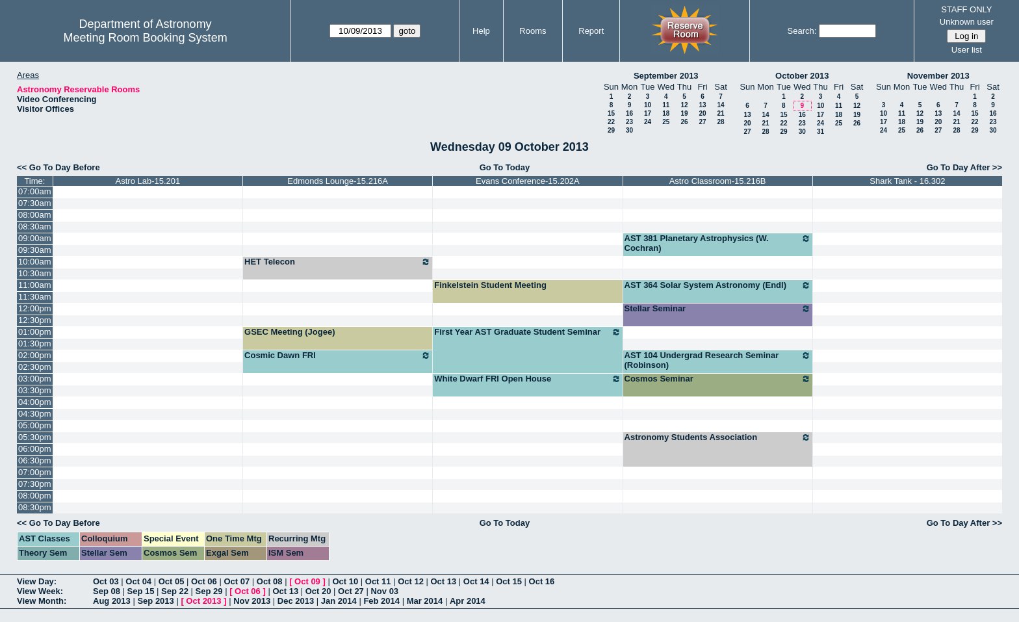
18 (665, 113)
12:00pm (34, 308)
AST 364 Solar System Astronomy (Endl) (718, 285)
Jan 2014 (339, 601)
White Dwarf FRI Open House (527, 379)
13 (702, 105)
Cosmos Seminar (718, 379)
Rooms (532, 31)
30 (629, 130)
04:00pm (34, 402)
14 (720, 105)
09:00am (34, 238)
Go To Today (505, 167)
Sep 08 (106, 591)
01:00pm (34, 332)
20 (702, 113)
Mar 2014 (425, 601)
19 (684, 113)
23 (629, 121)
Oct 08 (270, 581)
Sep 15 (141, 591)
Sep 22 (174, 591)
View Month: (41, 601)
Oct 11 (378, 581)
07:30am (34, 203)
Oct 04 (138, 581)
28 (720, 121)
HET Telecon (337, 262)
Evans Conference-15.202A (528, 181)
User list (966, 50)
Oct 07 (237, 581)
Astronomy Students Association (718, 437)
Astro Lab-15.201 (148, 181)
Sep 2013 (155, 601)
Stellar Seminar (718, 309)
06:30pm (34, 460)
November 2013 (938, 76)
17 (647, 113)
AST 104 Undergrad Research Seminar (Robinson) (718, 360)
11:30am (34, 297)
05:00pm (34, 425)
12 (684, 105)
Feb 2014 (381, 601)
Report (591, 31)
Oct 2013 (203, 601)
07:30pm (34, 484)
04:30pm (34, 414)
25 (665, 121)
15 (611, 113)
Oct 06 (204, 581)
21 (720, 113)
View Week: (40, 591)
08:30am (34, 226)
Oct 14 (476, 581)
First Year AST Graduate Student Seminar (527, 332)
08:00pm (34, 495)
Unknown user (967, 22)
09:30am (34, 250)
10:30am (34, 273)
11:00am (34, 285)
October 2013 (802, 76)
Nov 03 (384, 591)
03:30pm (34, 390)
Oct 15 (509, 581)
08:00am (34, 215)
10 (647, 105)
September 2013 (666, 76)
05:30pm (34, 437)
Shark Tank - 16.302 (907, 181)
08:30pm (34, 507)
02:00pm (34, 355)
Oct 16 (542, 581)
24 (647, 121)
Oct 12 (411, 581)
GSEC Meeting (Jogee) (289, 332)
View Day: (37, 581)
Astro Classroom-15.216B (717, 181)
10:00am (34, 261)
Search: (802, 31)
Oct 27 (351, 591)
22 (611, 121)
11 (665, 105)
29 (611, 130)
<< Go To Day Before (58, 167)
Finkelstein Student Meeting (490, 285)
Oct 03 (106, 581)
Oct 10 (345, 581)
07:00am (34, 191)
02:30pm (34, 367)
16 (629, 113)
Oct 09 (307, 581)
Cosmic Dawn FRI (337, 355)
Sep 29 (209, 591)
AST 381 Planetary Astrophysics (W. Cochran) (718, 243)
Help (481, 31)
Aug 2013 (112, 601)
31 (820, 131)
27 (702, 121)
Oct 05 (172, 581)
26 (684, 121)
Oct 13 (444, 581)
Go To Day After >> (964, 167)
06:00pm (34, 449)
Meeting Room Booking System (145, 37)
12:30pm (34, 320)
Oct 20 (318, 591)
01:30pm (34, 343)
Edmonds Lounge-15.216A (337, 181)
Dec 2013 (295, 601)
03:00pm (34, 378)
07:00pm (34, 472)
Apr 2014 (467, 601)
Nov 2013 (251, 601)
